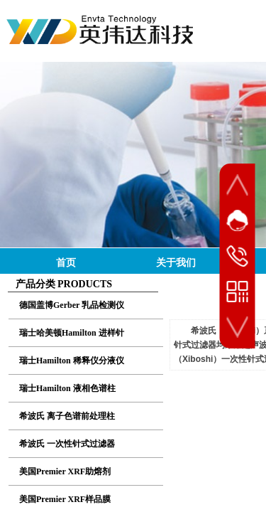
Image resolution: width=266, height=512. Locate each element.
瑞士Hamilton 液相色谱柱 (67, 388)
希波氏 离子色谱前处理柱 (67, 416)
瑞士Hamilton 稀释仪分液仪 (71, 361)
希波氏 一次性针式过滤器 (67, 444)
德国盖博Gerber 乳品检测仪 (71, 305)
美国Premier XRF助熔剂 (65, 471)
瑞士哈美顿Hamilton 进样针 (71, 333)
